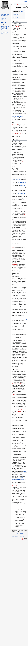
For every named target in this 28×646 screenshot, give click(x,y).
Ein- (13, 179)
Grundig (25, 319)
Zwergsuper (14, 264)
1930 (15, 168)
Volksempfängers (19, 193)
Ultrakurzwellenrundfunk (17, 383)
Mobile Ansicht (22, 536)
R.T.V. (20, 90)
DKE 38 (24, 216)
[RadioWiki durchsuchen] (24, 7)
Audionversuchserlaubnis (17, 116)
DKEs (15, 268)
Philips (24, 471)
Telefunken (18, 479)
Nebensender (15, 124)
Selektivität (22, 161)
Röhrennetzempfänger (16, 133)
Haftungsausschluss (15, 536)
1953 (21, 409)
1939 (13, 247)
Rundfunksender (19, 26)
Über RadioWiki (20, 533)
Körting (22, 479)
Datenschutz (14, 533)
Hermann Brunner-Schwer (17, 485)
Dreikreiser (22, 185)
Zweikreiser (18, 179)
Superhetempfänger (21, 182)
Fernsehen (19, 411)
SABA (22, 477)
